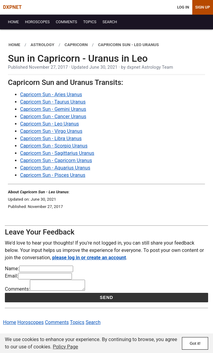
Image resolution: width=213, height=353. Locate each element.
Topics (77, 324)
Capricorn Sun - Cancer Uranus (53, 116)
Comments (57, 324)
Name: (12, 268)
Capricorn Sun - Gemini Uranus (53, 109)
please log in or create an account (89, 257)
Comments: (17, 291)
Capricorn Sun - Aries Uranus (51, 94)
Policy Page (65, 347)
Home (9, 324)
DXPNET (12, 7)
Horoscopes (30, 324)
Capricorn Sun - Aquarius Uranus (55, 168)
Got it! (195, 343)
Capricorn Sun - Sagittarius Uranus (57, 153)
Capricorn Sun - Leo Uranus (49, 124)
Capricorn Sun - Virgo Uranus (51, 131)
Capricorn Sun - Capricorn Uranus (56, 160)
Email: (11, 276)
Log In (183, 7)
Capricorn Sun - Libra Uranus (51, 138)
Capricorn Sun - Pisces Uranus (52, 175)
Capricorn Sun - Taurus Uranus (53, 102)
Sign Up (202, 7)
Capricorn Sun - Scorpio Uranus (53, 146)
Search (93, 324)
